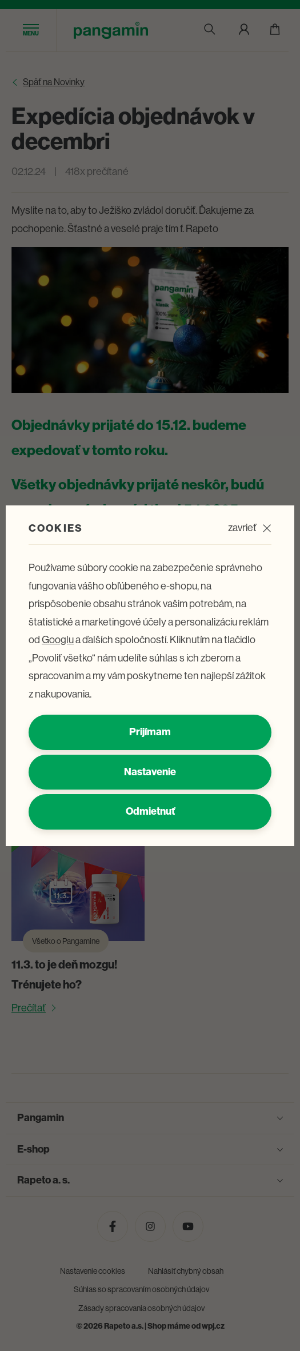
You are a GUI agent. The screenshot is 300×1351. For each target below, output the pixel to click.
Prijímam (150, 732)
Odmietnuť (150, 811)
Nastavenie (150, 772)
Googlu (58, 639)
